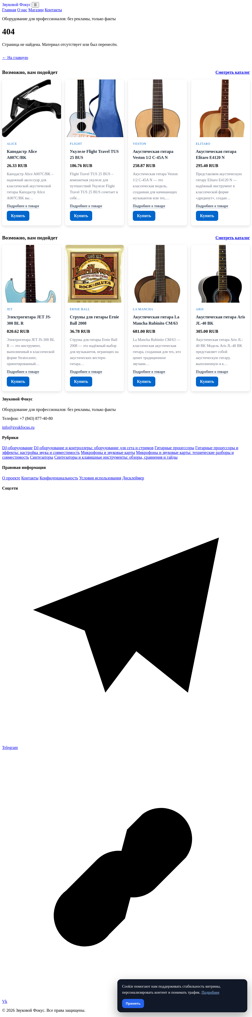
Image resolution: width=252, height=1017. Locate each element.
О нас (22, 10)
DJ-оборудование (17, 448)
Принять (133, 1003)
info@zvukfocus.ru (18, 427)
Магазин (35, 10)
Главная (9, 10)
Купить (18, 215)
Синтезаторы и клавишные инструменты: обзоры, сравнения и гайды (116, 457)
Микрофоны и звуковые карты (108, 452)
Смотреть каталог (233, 72)
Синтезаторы (41, 457)
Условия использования (100, 478)
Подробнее (210, 992)
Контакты (53, 10)
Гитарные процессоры (174, 448)
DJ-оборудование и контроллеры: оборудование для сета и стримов (94, 448)
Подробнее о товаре (23, 206)
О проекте (11, 478)
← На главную (15, 57)
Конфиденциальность (59, 478)
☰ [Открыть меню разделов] (35, 5)
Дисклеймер (133, 478)
